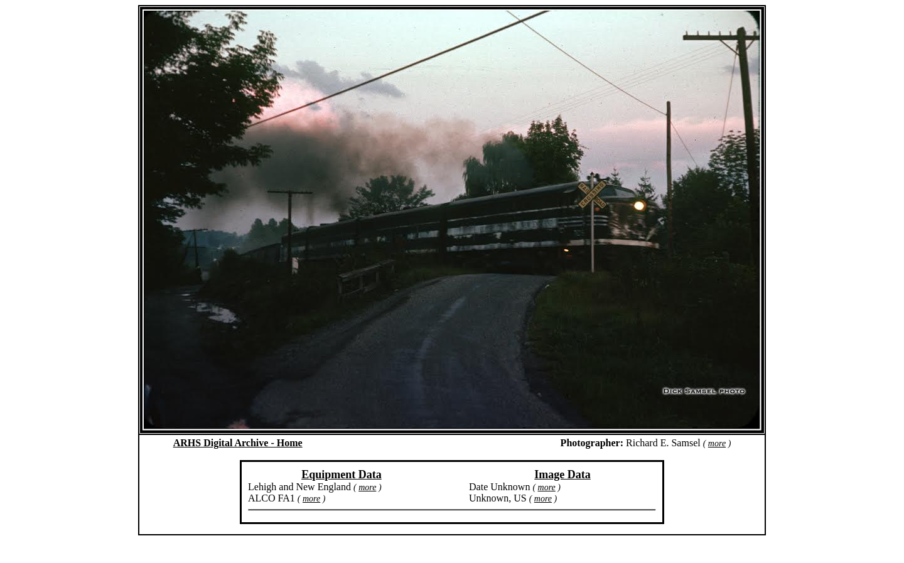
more (717, 443)
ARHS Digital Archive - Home (238, 442)
